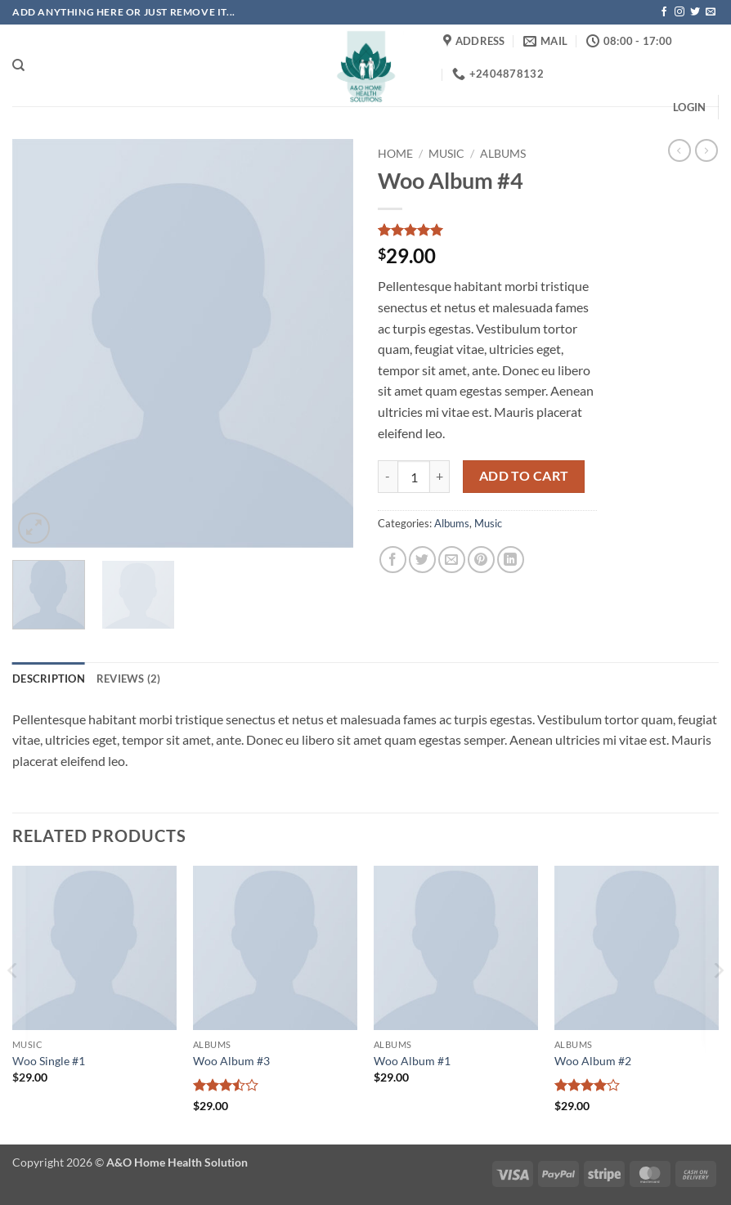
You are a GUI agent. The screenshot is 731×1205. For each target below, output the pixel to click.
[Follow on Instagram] (679, 12)
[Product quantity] (413, 476)
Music (446, 153)
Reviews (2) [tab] (128, 678)
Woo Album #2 (592, 1061)
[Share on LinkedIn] (510, 559)
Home (395, 153)
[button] (689, 107)
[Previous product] (706, 150)
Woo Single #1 (48, 1061)
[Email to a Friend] (451, 559)
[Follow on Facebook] (664, 12)
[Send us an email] (710, 12)
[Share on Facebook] (392, 559)
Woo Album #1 (412, 1061)
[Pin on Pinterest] (481, 559)
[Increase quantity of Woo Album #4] (440, 476)
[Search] (18, 65)
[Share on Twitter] (422, 559)
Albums (503, 153)
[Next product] (679, 150)
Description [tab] (48, 678)
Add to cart (524, 475)
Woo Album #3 (231, 1061)
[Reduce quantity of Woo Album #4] (387, 476)
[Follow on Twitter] (695, 12)
